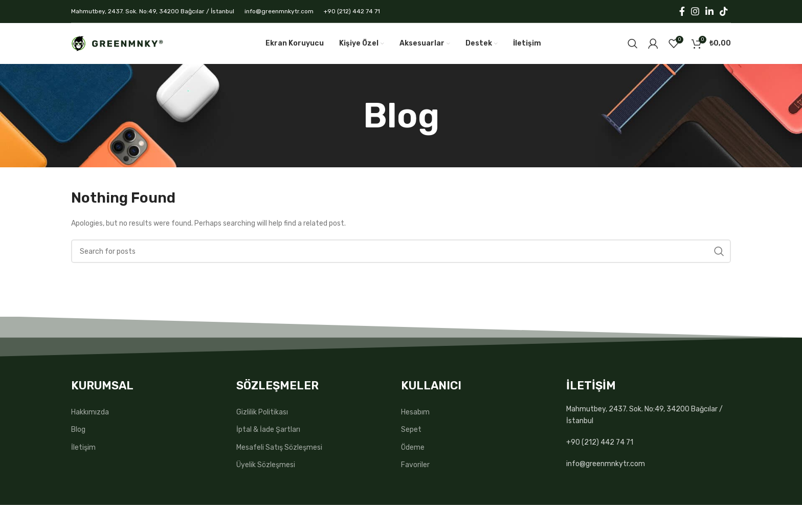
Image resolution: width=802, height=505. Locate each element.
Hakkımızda (90, 412)
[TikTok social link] (724, 11)
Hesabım (415, 412)
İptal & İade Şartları (268, 429)
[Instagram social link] (695, 11)
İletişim (83, 447)
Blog (78, 429)
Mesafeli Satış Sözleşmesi (279, 447)
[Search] (632, 43)
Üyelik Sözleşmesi (265, 464)
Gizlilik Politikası (262, 412)
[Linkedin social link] (709, 11)
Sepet (411, 429)
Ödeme (413, 447)
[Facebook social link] (682, 11)
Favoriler (415, 464)
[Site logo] (117, 43)
